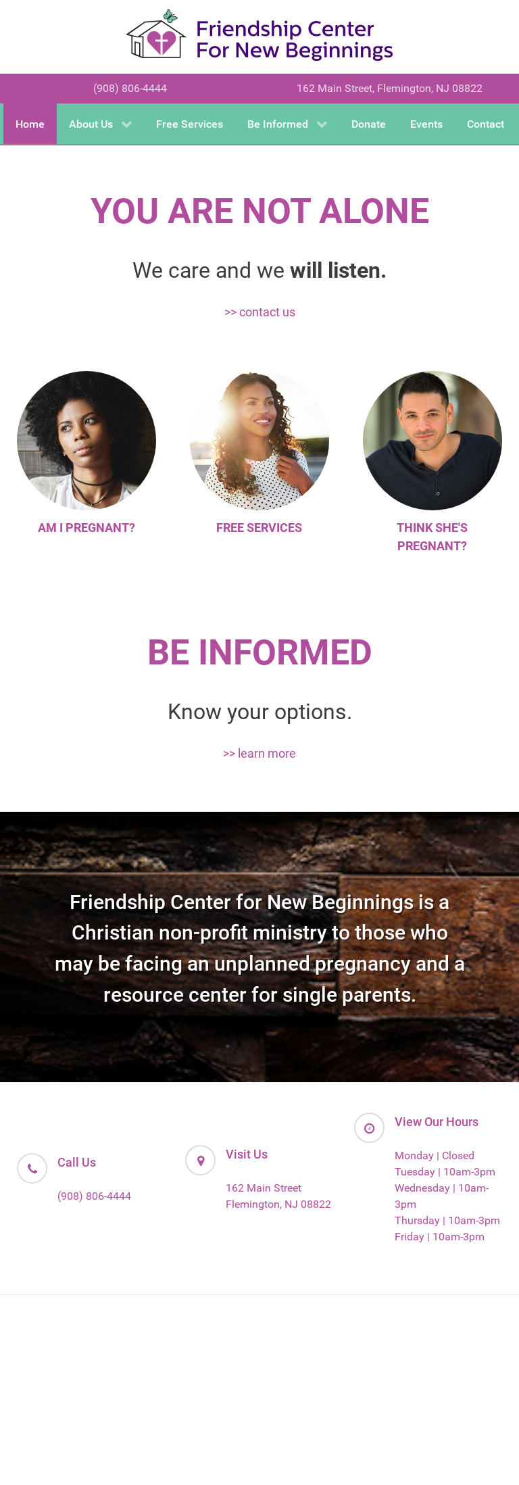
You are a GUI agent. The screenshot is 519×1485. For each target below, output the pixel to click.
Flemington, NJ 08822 (278, 1204)
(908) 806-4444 (130, 88)
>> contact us (259, 312)
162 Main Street (263, 1188)
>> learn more (259, 753)
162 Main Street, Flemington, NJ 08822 (390, 88)
